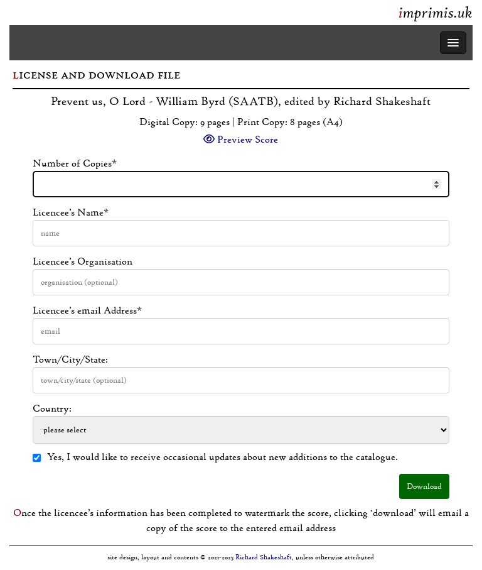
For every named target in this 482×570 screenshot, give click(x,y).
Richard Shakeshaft (263, 557)
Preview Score (240, 139)
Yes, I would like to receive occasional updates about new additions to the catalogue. (215, 457)
